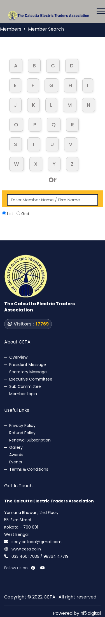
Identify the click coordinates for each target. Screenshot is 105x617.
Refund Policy (22, 433)
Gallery (16, 447)
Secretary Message (28, 372)
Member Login (23, 394)
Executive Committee (30, 379)
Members (10, 29)
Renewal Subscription (30, 440)
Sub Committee (25, 386)
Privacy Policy (22, 425)
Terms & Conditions (28, 469)
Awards (16, 454)
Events (15, 462)
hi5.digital (90, 613)
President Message (27, 364)
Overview (18, 357)
